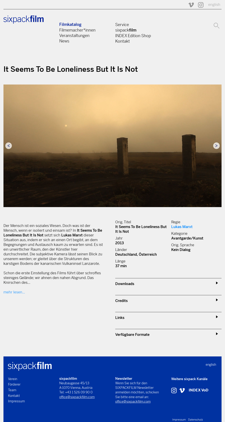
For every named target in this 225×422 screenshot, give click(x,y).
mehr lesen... (14, 292)
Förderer (14, 384)
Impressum (16, 401)
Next (216, 145)
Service (122, 24)
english (214, 4)
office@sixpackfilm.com (77, 397)
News (64, 41)
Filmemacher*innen (77, 30)
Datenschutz (195, 419)
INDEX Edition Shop (133, 35)
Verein (12, 379)
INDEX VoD (198, 390)
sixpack (125, 30)
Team (12, 390)
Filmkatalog (70, 24)
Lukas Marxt (182, 227)
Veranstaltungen (74, 35)
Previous (8, 145)
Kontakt (122, 41)
